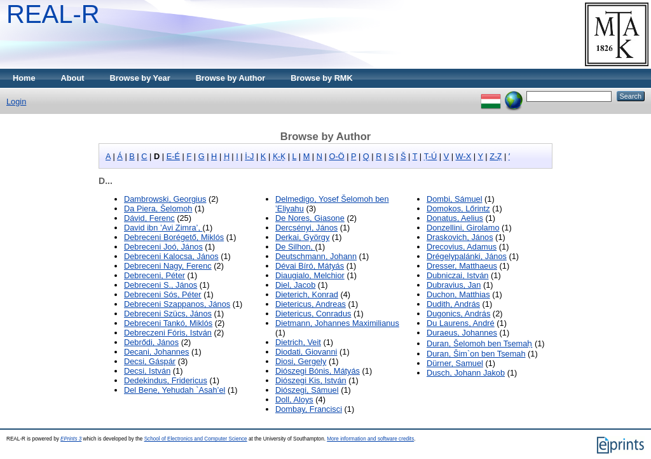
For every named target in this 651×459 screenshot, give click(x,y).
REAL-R (53, 14)
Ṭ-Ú (430, 156)
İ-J (249, 156)
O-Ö (336, 156)
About (73, 78)
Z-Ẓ (496, 156)
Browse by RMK (321, 78)
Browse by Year (140, 78)
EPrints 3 (70, 439)
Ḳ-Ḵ (279, 156)
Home (24, 78)
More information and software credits (370, 439)
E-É (173, 156)
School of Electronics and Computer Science (195, 439)
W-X (464, 156)
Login (16, 101)
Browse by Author (231, 78)
